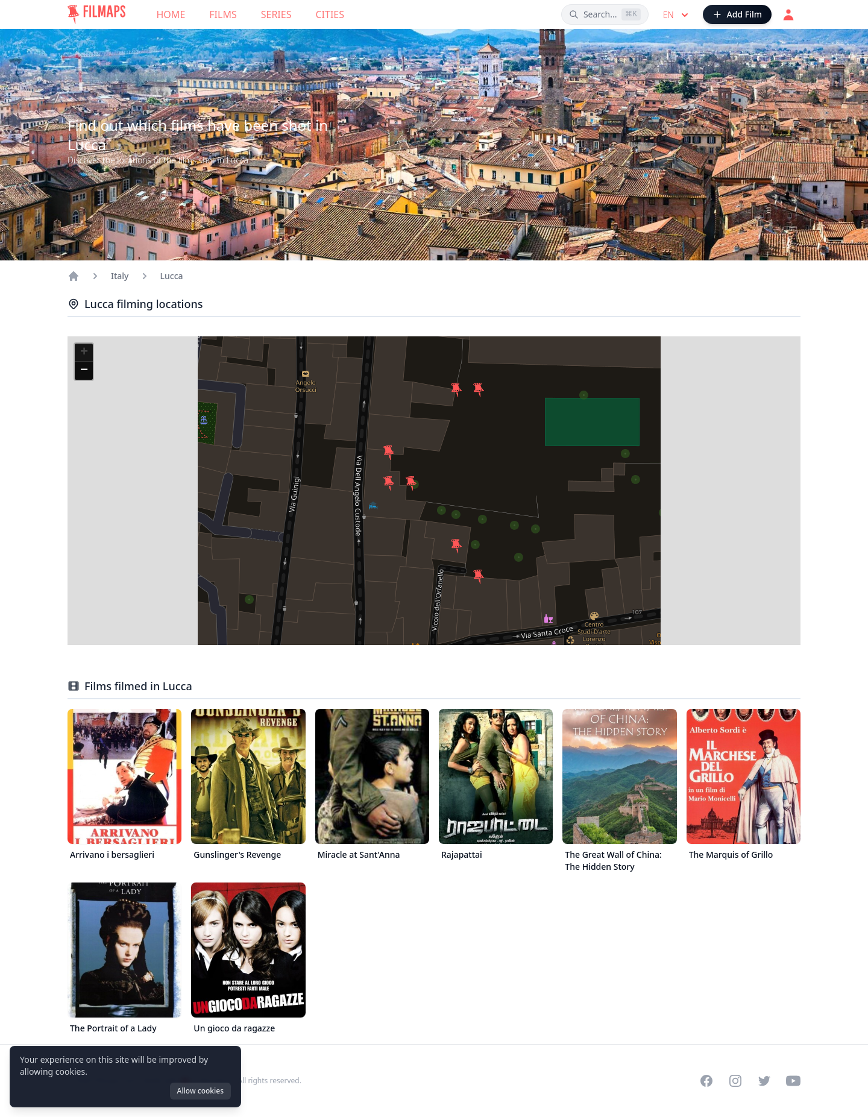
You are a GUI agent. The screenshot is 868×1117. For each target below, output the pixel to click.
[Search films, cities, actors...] (605, 14)
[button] (388, 483)
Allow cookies (200, 1091)
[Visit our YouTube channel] (793, 1081)
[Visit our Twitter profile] (764, 1081)
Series (276, 14)
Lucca (171, 276)
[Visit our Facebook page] (706, 1081)
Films (222, 14)
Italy (120, 276)
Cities (329, 14)
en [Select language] (677, 15)
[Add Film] (737, 14)
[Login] (788, 14)
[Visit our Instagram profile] (735, 1081)
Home (171, 14)
